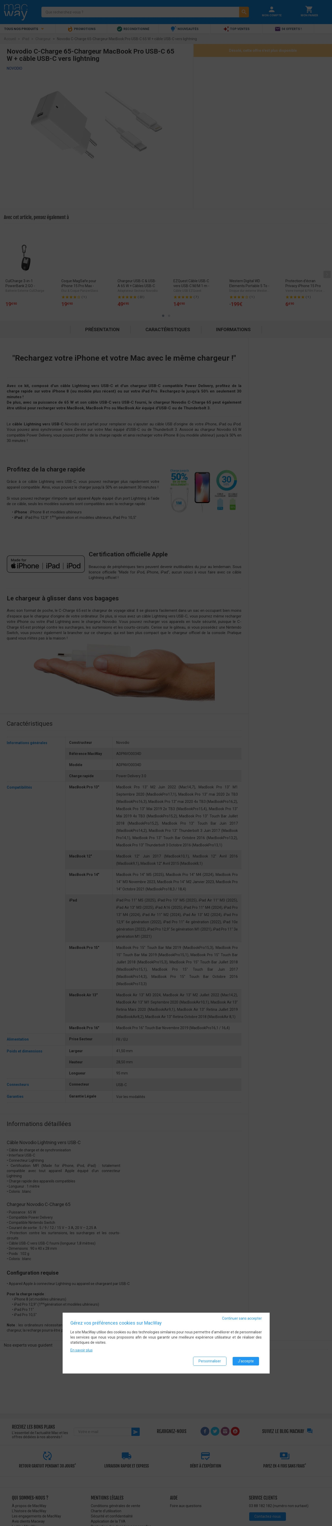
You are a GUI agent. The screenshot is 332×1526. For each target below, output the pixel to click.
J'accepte (246, 1361)
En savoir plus (81, 1350)
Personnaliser (209, 1361)
